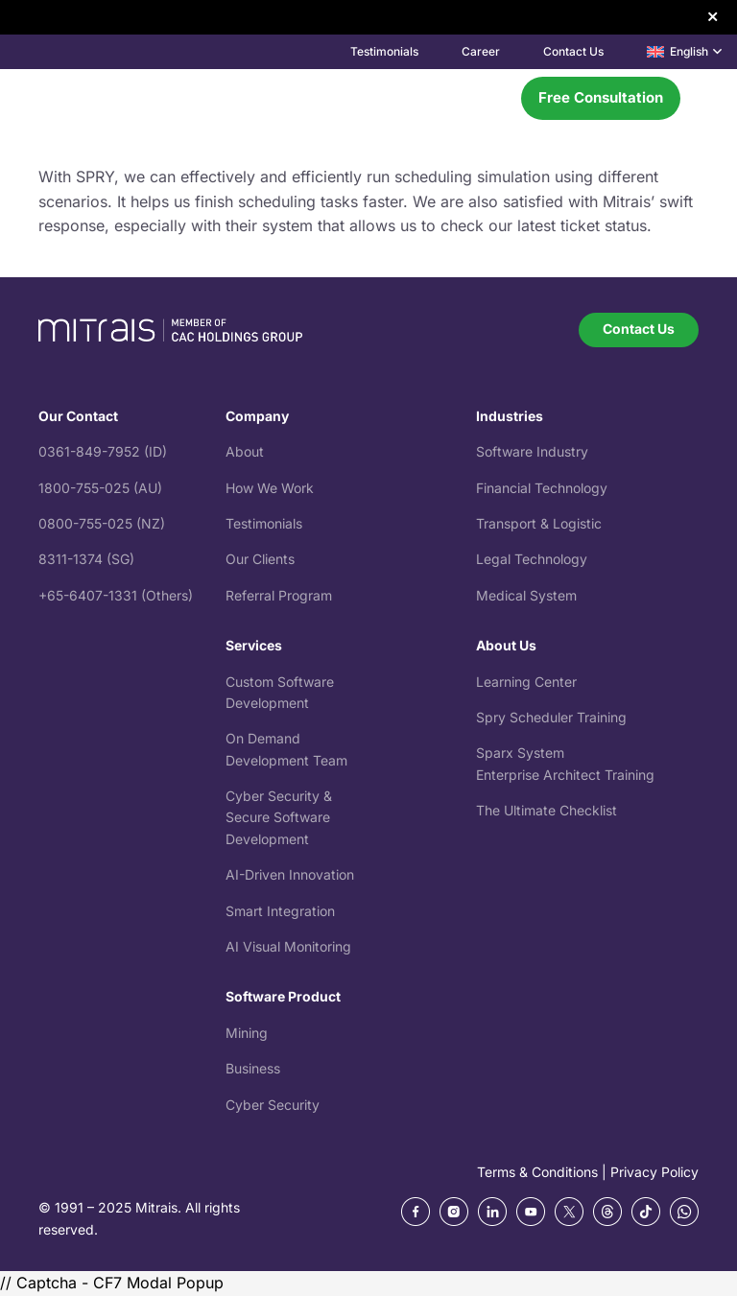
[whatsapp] (684, 1211)
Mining (247, 1033)
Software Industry (532, 451)
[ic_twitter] (569, 1211)
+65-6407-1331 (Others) (115, 595)
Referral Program (279, 595)
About (245, 451)
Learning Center (526, 681)
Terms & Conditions (537, 1172)
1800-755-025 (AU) (100, 488)
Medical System (526, 595)
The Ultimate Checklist (546, 810)
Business (253, 1068)
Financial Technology (541, 488)
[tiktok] (645, 1211)
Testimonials (264, 523)
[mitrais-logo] (119, 97)
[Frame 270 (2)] (492, 1211)
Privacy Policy (654, 1172)
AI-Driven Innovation (290, 874)
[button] (684, 51)
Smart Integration (280, 911)
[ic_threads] (607, 1211)
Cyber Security (273, 1104)
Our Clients (260, 559)
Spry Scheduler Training (551, 717)
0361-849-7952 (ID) (102, 451)
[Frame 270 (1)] (454, 1211)
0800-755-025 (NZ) (101, 523)
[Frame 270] (415, 1211)
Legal (495, 559)
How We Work (270, 488)
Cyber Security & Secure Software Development (279, 817)
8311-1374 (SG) (86, 559)
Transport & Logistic (539, 523)
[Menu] (485, 98)
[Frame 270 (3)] (530, 1211)
